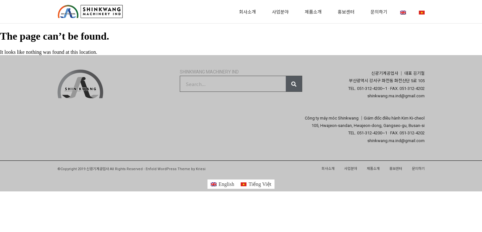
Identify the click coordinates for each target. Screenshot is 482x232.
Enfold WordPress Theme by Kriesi (176, 169)
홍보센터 (348, 11)
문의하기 (379, 11)
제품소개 (315, 11)
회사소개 (249, 11)
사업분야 (282, 11)
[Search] (294, 84)
